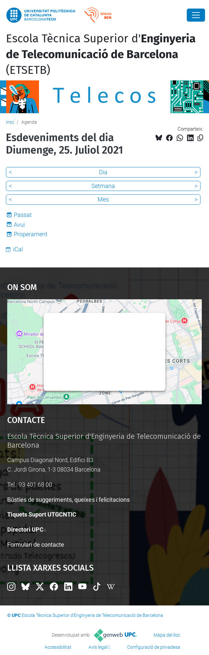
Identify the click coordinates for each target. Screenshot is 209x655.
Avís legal (97, 647)
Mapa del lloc (167, 635)
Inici (10, 122)
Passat (23, 214)
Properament (31, 234)
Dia (103, 172)
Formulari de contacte (35, 544)
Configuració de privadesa (153, 647)
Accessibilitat (58, 647)
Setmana (103, 185)
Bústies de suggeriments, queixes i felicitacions (68, 499)
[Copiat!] (200, 138)
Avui (19, 224)
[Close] (196, 15)
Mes (103, 199)
